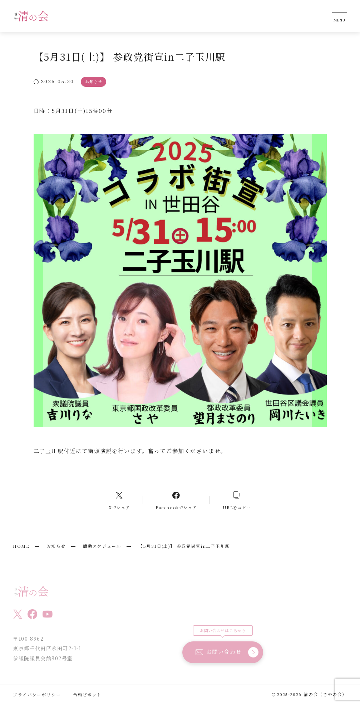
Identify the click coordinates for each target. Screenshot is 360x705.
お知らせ (56, 546)
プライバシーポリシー (37, 694)
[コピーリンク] (236, 500)
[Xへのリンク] (119, 500)
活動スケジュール (102, 546)
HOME (21, 546)
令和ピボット (87, 694)
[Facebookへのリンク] (176, 500)
